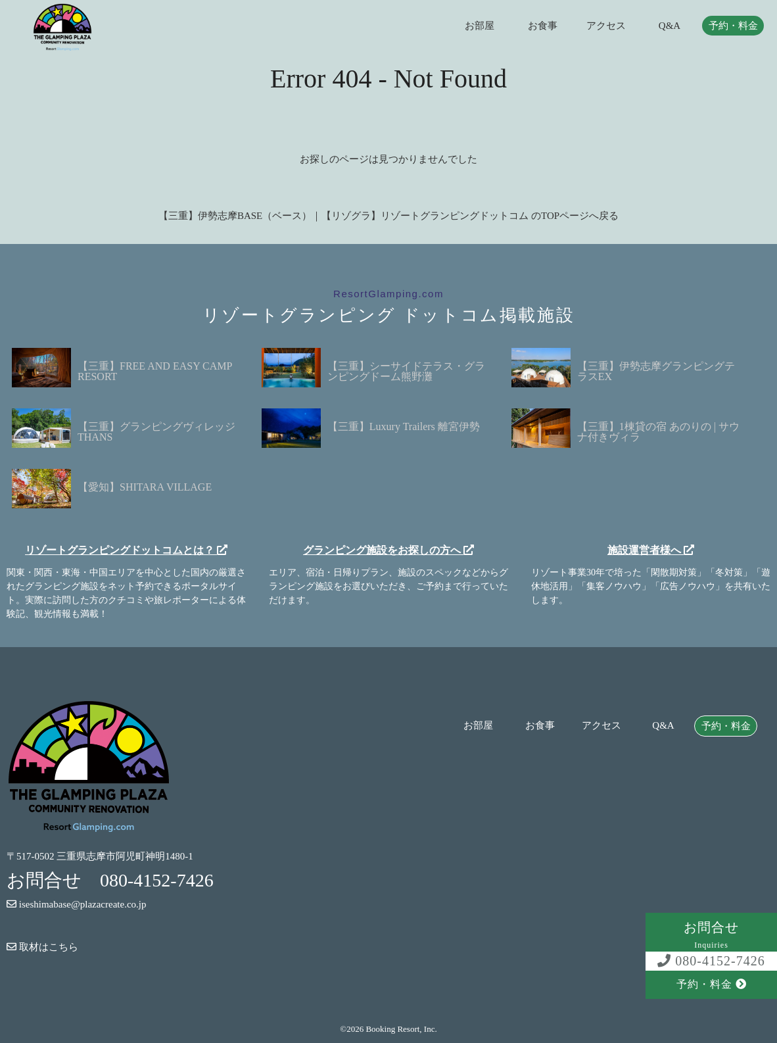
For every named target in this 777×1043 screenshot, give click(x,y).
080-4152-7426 (711, 961)
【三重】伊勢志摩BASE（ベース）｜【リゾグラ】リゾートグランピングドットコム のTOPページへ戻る (388, 215)
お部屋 (479, 26)
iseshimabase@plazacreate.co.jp (76, 904)
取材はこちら (42, 947)
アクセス (606, 26)
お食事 (542, 26)
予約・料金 (733, 26)
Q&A (669, 26)
